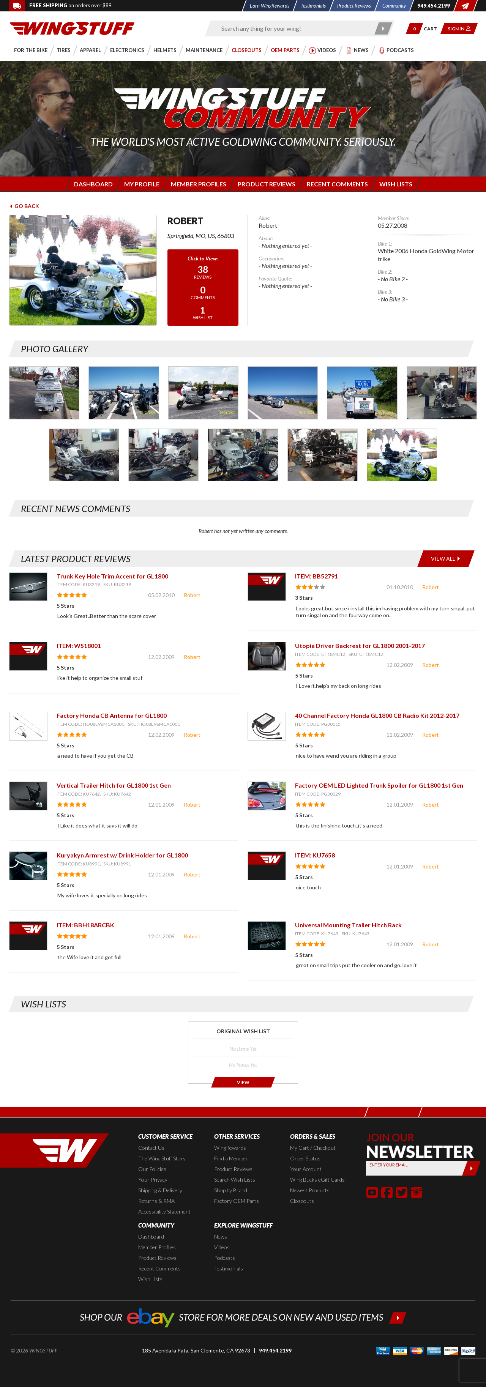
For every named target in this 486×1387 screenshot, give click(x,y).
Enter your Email (388, 1164)
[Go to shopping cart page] (433, 28)
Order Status (305, 1158)
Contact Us (151, 1147)
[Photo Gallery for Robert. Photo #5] (362, 392)
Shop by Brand (230, 1190)
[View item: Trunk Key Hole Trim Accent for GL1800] (28, 586)
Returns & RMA (156, 1201)
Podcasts (224, 1258)
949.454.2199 (275, 1350)
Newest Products (310, 1190)
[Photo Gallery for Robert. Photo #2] (123, 392)
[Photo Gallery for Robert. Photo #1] (44, 392)
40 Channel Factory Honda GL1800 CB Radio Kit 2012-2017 (377, 715)
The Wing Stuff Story (162, 1158)
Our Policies (152, 1169)
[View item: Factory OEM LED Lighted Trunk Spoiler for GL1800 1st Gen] (267, 796)
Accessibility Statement (164, 1211)
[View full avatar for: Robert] (83, 270)
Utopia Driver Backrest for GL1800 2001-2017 (360, 645)
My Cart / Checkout (313, 1147)
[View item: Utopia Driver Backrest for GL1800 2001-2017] (267, 656)
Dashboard (151, 1236)
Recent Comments (159, 1268)
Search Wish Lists (234, 1179)
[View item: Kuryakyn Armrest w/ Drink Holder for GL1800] (28, 865)
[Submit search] (384, 28)
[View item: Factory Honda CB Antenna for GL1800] (28, 726)
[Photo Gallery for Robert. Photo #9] (243, 455)
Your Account (306, 1169)
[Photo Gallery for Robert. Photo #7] (84, 455)
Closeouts (302, 1201)
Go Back (24, 206)
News (220, 1236)
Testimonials (228, 1268)
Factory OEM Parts (236, 1201)
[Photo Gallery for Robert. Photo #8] (163, 455)
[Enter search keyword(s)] (293, 28)
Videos (222, 1247)
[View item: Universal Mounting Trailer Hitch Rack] (267, 935)
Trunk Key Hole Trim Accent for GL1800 (112, 576)
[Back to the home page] (72, 28)
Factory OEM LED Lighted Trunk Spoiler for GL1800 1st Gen (379, 785)
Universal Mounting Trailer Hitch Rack (348, 924)
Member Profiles (157, 1247)
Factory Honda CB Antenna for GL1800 (112, 715)
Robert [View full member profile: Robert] (192, 595)
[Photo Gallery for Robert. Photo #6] (442, 392)
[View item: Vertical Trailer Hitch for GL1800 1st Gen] (28, 796)
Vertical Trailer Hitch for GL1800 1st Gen (114, 785)
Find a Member (231, 1158)
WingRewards (230, 1147)
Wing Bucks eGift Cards (317, 1179)
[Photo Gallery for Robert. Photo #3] (203, 392)
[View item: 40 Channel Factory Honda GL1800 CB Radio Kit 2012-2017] (267, 726)
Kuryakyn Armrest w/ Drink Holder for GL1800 (122, 855)
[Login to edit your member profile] (141, 184)
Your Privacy (152, 1179)
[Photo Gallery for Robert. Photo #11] (402, 455)
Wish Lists (150, 1279)
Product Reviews (233, 1169)
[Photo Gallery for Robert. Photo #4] (283, 392)
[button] (414, 28)
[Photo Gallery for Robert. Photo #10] (322, 455)
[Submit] (471, 1168)
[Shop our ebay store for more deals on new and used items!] (243, 1317)
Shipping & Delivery (160, 1190)
